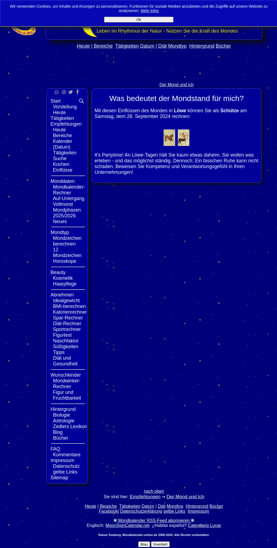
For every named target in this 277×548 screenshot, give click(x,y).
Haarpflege (64, 284)
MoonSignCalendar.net (127, 525)
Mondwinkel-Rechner (66, 383)
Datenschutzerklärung (141, 511)
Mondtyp (177, 46)
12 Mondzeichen (67, 252)
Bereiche (103, 46)
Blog (58, 432)
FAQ (55, 449)
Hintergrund (201, 46)
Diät (162, 46)
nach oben (154, 491)
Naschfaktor (66, 341)
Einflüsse (62, 170)
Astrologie (63, 420)
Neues (60, 221)
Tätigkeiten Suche (64, 155)
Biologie (61, 415)
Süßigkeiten (65, 346)
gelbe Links (65, 472)
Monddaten (63, 181)
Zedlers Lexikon (70, 426)
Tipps (58, 352)
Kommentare (67, 454)
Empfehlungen (66, 124)
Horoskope (64, 261)
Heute (83, 46)
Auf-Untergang (68, 198)
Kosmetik (63, 278)
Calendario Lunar (204, 525)
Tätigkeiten (127, 46)
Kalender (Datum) (62, 144)
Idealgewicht (66, 300)
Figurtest (62, 335)
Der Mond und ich (177, 84)
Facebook (108, 511)
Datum (147, 46)
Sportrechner (67, 329)
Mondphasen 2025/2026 (67, 212)
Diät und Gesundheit (65, 361)
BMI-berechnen (69, 306)
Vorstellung (65, 106)
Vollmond (63, 204)
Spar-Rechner (68, 318)
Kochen (61, 164)
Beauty (58, 272)
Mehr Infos (150, 10)
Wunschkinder (66, 375)
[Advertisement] (154, 77)
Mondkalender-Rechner (69, 189)
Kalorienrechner (70, 312)
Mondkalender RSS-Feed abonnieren (154, 520)
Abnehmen (62, 295)
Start (56, 101)
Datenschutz (66, 466)
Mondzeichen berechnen (67, 241)
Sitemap (59, 477)
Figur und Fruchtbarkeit (67, 395)
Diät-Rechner (67, 323)
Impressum (62, 460)
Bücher (223, 46)
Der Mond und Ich (185, 496)
